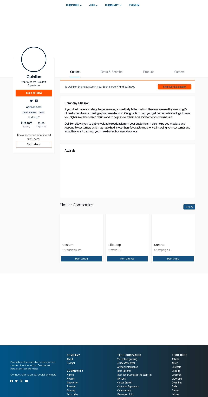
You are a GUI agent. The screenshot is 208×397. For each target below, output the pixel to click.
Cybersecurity (124, 390)
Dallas (175, 386)
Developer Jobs (125, 394)
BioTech (121, 378)
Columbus (177, 382)
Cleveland (177, 378)
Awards (71, 378)
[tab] (22, 4)
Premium (71, 386)
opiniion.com (33, 107)
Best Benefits (124, 370)
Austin (175, 363)
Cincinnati (177, 374)
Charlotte (176, 366)
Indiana (175, 394)
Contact (71, 363)
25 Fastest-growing (127, 359)
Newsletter (72, 382)
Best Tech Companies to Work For (134, 374)
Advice (70, 374)
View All (189, 207)
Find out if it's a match (174, 87)
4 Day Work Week (126, 363)
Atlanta (175, 359)
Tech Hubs (72, 394)
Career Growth (124, 382)
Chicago (176, 370)
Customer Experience (128, 386)
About (70, 359)
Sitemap (71, 390)
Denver (175, 390)
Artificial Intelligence (127, 366)
